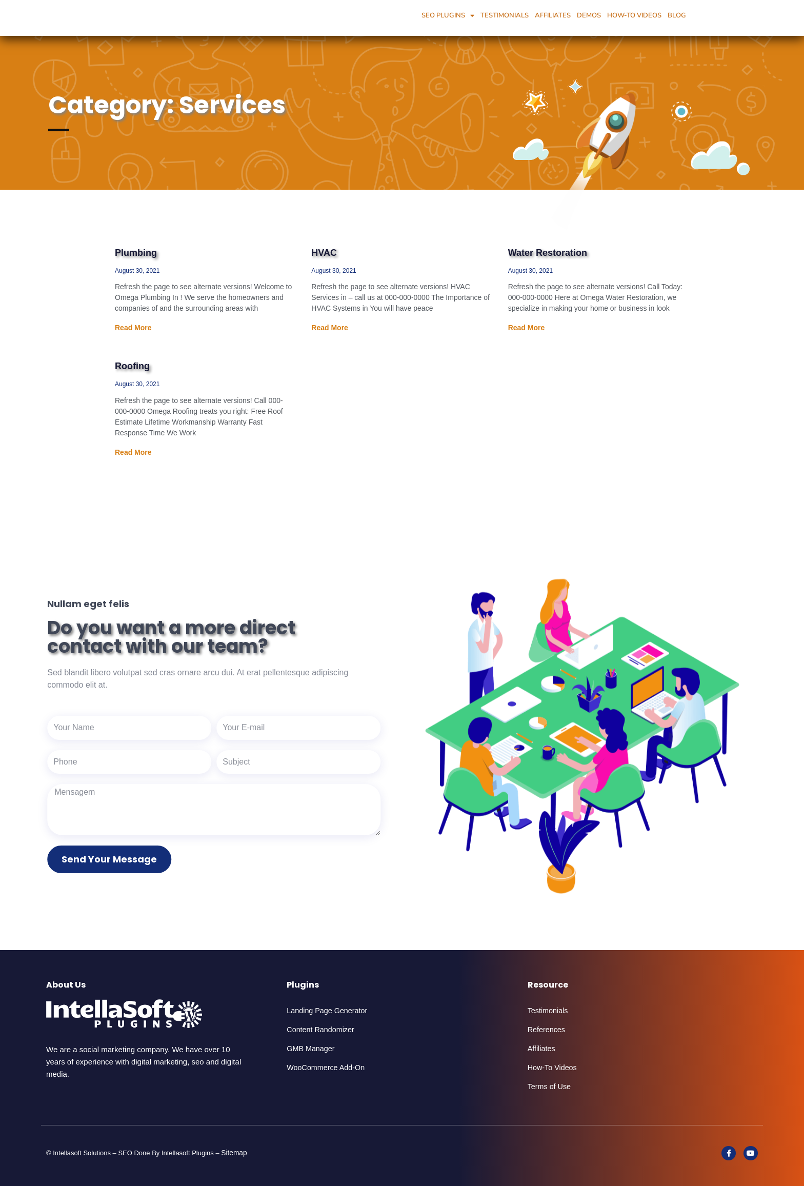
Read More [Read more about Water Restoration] (526, 328)
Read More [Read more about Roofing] (133, 452)
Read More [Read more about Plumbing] (133, 328)
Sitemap (236, 1152)
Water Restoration (547, 253)
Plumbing (136, 253)
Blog (677, 15)
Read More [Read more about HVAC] (329, 328)
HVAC (324, 253)
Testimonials (504, 15)
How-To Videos (634, 15)
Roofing (132, 366)
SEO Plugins (447, 15)
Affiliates (553, 15)
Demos (589, 15)
